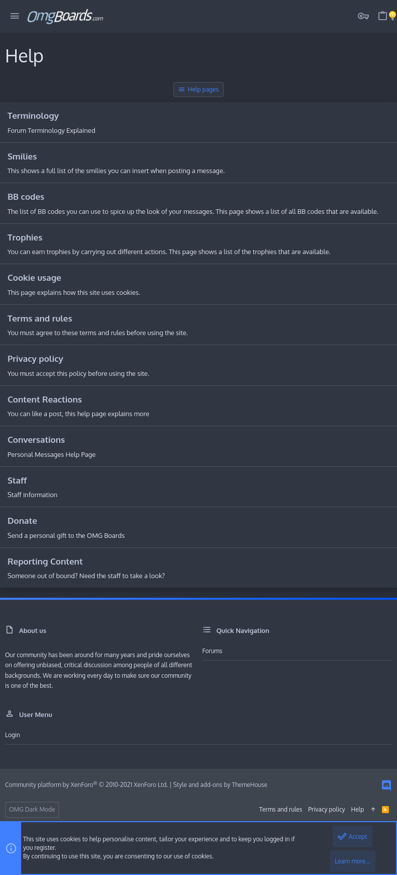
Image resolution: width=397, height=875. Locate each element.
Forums (213, 651)
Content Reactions (45, 399)
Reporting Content (45, 561)
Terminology (33, 115)
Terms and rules (40, 318)
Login (12, 735)
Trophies (25, 237)
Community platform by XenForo (86, 784)
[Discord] (386, 785)
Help (357, 809)
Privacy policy (35, 358)
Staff (17, 480)
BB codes (26, 196)
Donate (22, 520)
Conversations (36, 439)
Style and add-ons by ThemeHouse (220, 784)
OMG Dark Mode (32, 809)
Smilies (22, 156)
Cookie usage (34, 277)
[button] (15, 16)
